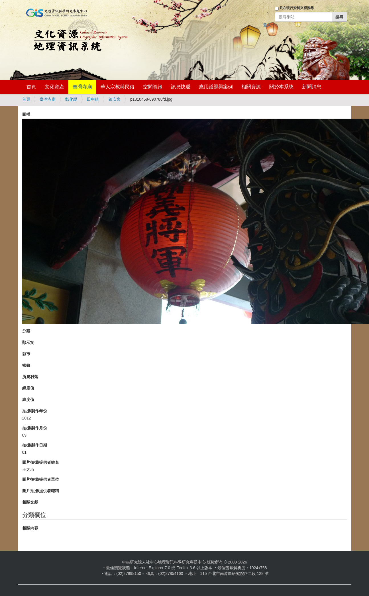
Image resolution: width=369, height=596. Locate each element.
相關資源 (251, 87)
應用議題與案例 (216, 87)
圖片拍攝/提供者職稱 (40, 490)
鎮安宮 (115, 99)
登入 (267, 25)
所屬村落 (30, 376)
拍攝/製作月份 (34, 428)
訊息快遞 (180, 87)
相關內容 (30, 528)
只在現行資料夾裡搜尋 (297, 8)
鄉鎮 (26, 365)
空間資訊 (152, 87)
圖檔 (26, 114)
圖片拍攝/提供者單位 (40, 479)
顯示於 (28, 342)
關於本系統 (281, 87)
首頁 (31, 87)
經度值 (28, 388)
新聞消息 (311, 87)
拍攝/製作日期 (34, 445)
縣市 (26, 354)
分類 (26, 331)
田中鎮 (93, 99)
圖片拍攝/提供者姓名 (40, 462)
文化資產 (54, 87)
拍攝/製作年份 (34, 411)
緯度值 (28, 399)
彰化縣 (71, 99)
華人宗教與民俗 (117, 87)
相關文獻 (30, 502)
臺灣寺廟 (82, 87)
